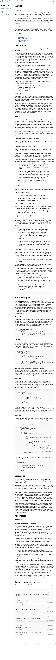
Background (21, 37)
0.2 (22, 1)
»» (52, 601)
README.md (6, 14)
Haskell (20, 26)
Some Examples (23, 40)
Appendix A (45, 156)
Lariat (18, 1)
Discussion (21, 41)
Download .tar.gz (6, 8)
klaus (32, 659)
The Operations (22, 38)
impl (4, 12)
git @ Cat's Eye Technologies (8, 1)
